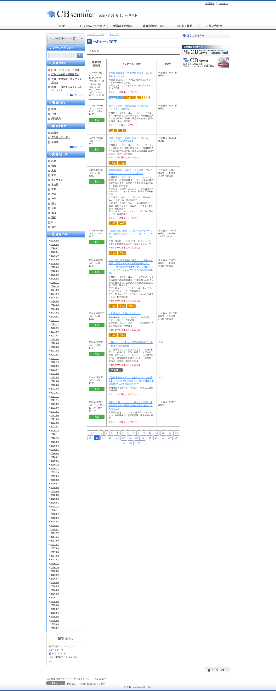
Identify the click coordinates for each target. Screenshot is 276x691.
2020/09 (55, 442)
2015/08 (55, 605)
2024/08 (55, 293)
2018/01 (55, 529)
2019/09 (55, 476)
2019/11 (55, 468)
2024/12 (55, 282)
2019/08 (55, 480)
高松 (53, 217)
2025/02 (55, 278)
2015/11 (55, 597)
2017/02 (55, 555)
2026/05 (55, 240)
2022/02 (55, 388)
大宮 (53, 170)
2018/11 (55, 510)
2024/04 (55, 305)
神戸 (53, 198)
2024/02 (55, 312)
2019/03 (55, 495)
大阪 (53, 194)
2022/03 (55, 385)
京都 (53, 189)
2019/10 (55, 472)
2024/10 (55, 286)
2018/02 (55, 525)
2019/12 (55, 464)
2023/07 (55, 335)
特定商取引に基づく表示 (92, 683)
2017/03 (55, 552)
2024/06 (55, 297)
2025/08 (55, 263)
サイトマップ (74, 679)
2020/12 (55, 430)
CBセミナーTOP (95, 34)
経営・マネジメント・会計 (65, 69)
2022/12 (55, 358)
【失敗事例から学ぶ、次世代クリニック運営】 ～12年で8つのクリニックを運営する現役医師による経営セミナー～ (131, 380)
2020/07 (55, 449)
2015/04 (55, 620)
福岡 (53, 227)
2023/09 (55, 331)
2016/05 (55, 586)
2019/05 (55, 491)
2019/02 (55, 499)
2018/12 (55, 506)
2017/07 (55, 544)
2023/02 (55, 350)
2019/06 (55, 487)
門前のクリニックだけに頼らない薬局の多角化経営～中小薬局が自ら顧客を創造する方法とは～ (131, 405)
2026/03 (55, 244)
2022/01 (55, 392)
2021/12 (55, 396)
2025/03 (55, 275)
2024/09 (55, 290)
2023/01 (55, 354)
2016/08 (55, 575)
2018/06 (55, 518)
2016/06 (55, 582)
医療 (53, 109)
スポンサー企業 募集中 (94, 679)
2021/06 (55, 415)
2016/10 (55, 567)
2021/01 (55, 426)
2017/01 (55, 559)
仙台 (53, 165)
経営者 (54, 132)
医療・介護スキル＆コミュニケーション (66, 88)
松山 (53, 222)
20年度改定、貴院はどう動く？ (125, 313)
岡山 (53, 203)
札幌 (53, 161)
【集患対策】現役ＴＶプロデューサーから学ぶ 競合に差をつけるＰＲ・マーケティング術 (131, 234)
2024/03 (55, 309)
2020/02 (55, 457)
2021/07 (55, 411)
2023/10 (55, 328)
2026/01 (55, 252)
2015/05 (55, 616)
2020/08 (55, 445)
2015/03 (55, 624)
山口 (53, 212)
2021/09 (55, 404)
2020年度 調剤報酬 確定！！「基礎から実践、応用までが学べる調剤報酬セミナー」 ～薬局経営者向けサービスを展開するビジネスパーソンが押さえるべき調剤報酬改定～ (131, 266)
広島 (53, 208)
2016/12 (55, 563)
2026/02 (55, 248)
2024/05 (55, 301)
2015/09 (55, 601)
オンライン (57, 179)
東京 (53, 175)
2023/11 (55, 324)
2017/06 (55, 548)
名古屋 (54, 184)
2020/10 (55, 438)
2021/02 (55, 423)
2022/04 (55, 381)
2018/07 (55, 514)
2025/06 (55, 267)
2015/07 (55, 609)
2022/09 (55, 366)
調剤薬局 (56, 118)
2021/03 (55, 419)
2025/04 (55, 271)
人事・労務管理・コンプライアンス (66, 80)
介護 (53, 113)
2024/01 (55, 316)
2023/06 (55, 339)
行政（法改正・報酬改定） (65, 74)
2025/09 (55, 259)
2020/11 (55, 434)
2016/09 (55, 571)
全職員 (54, 142)
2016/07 (55, 578)
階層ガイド (78, 147)
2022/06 (55, 373)
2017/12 (55, 533)
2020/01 (55, 461)
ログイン (223, 3)
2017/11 (55, 537)
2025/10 (55, 255)
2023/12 (55, 320)
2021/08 (55, 407)
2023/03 (55, 347)
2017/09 (55, 540)
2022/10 (55, 362)
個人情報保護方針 (55, 679)
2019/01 (55, 502)
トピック (114, 34)
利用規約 (71, 683)
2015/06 (55, 613)
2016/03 (55, 590)
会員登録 (210, 3)
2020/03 (55, 453)
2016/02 (55, 593)
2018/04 (55, 521)
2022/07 (55, 369)
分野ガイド (78, 95)
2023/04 (55, 343)
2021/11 (55, 400)
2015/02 (55, 628)
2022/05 (55, 377)
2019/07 (55, 483)
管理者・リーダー (60, 137)
